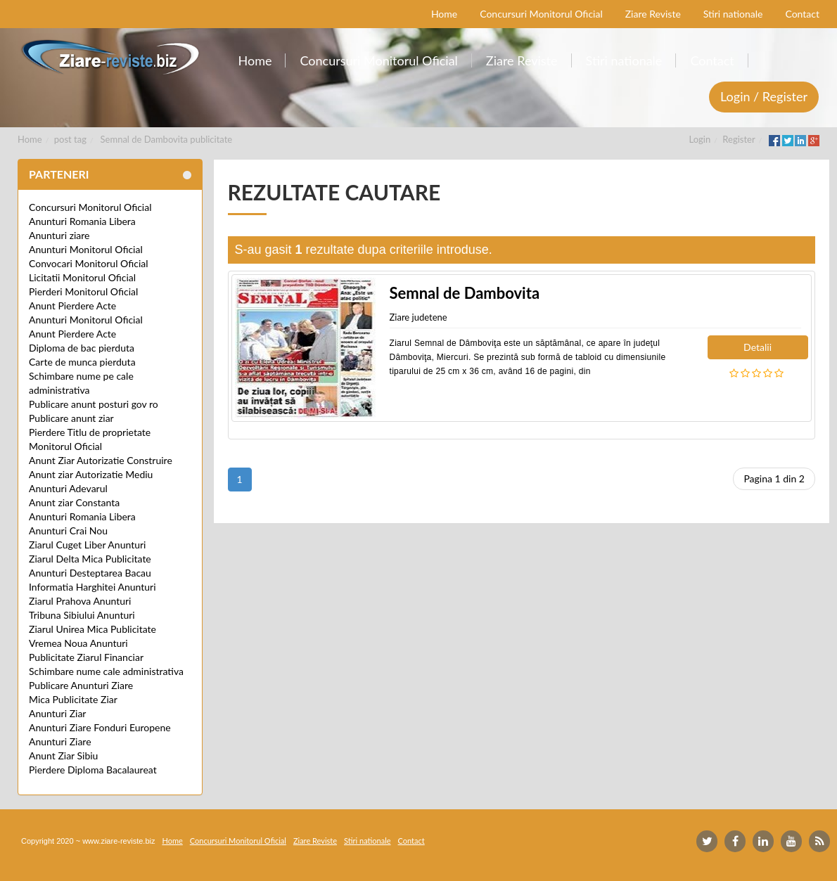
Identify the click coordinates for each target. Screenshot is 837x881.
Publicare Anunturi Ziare (81, 685)
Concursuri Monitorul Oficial (90, 207)
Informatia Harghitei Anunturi (92, 587)
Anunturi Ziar (57, 713)
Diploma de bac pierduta (81, 348)
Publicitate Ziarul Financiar (86, 657)
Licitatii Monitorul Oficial (82, 277)
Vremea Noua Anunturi (78, 643)
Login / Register (763, 96)
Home (30, 139)
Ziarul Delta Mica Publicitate (90, 559)
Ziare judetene (418, 317)
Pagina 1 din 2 (774, 478)
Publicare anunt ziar (71, 418)
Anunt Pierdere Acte (72, 305)
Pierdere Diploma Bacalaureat (93, 770)
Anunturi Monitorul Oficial (86, 249)
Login (700, 139)
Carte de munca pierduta (82, 362)
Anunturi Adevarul (68, 488)
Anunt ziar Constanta (74, 502)
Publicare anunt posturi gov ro (93, 404)
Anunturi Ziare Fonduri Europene (100, 727)
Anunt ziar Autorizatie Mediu (91, 474)
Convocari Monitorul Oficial (88, 263)
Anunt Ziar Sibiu (63, 755)
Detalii (757, 347)
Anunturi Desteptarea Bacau (90, 573)
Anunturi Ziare (60, 741)
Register (738, 139)
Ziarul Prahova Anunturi (80, 601)
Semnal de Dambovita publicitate (167, 139)
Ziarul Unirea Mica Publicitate (92, 629)
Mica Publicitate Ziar (73, 699)
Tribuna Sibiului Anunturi (82, 615)
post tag (70, 139)
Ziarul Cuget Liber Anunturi (87, 545)
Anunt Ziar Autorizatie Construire (100, 460)
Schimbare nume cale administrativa (106, 671)
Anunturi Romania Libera (82, 221)
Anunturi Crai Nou (68, 530)
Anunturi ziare (59, 235)
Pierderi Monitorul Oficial (83, 291)
